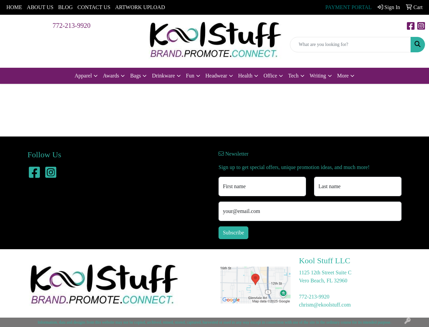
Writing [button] (318, 75)
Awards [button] (111, 75)
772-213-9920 (71, 25)
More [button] (343, 75)
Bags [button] (135, 75)
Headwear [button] (216, 75)
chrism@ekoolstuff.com (325, 305)
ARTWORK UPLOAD (140, 7)
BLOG (65, 7)
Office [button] (270, 75)
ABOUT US (40, 7)
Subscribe (233, 232)
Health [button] (245, 75)
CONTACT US (93, 7)
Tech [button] (293, 75)
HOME (14, 7)
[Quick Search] (350, 44)
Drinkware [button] (163, 75)
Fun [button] (190, 75)
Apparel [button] (83, 75)
